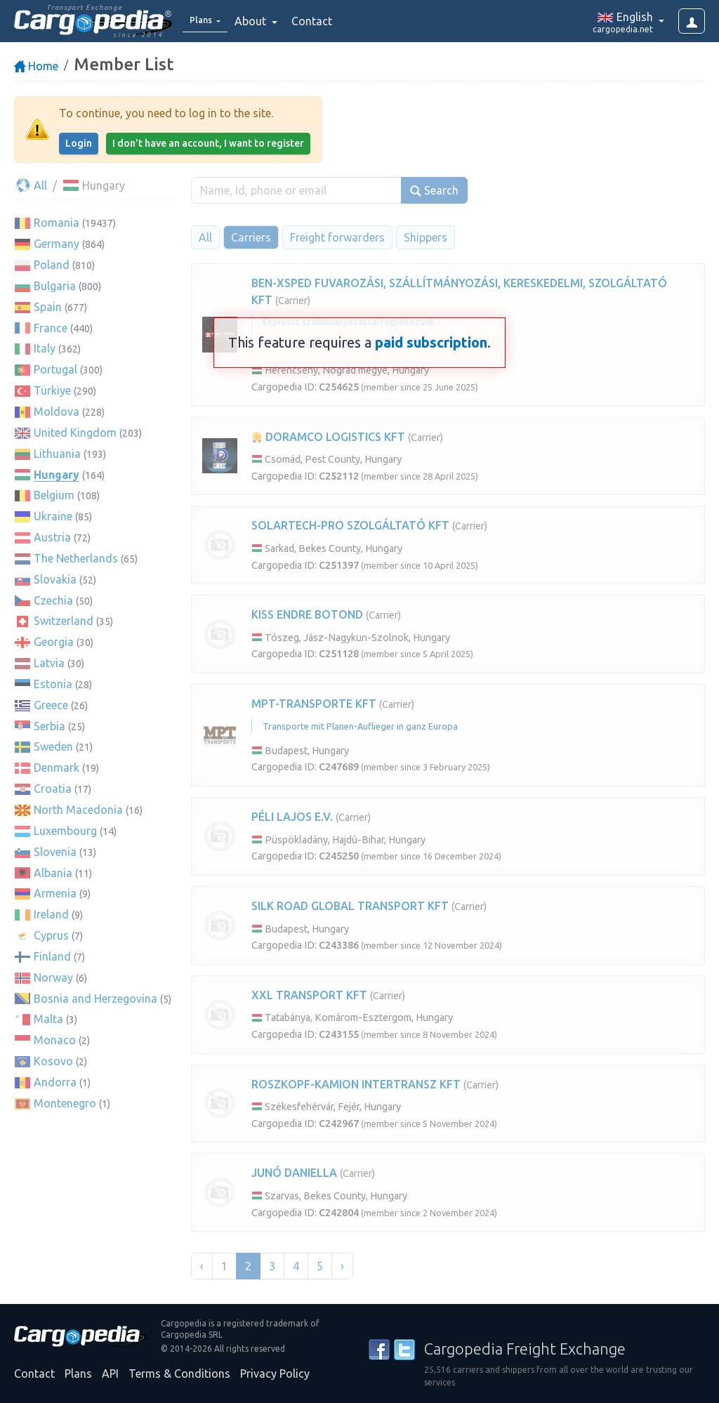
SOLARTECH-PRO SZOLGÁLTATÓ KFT (350, 525)
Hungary (56, 474)
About (261, 21)
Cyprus (51, 935)
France (50, 328)
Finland (52, 956)
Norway (53, 977)
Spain (48, 307)
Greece (51, 705)
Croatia (53, 788)
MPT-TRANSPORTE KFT (313, 703)
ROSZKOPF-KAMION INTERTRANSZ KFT (356, 1084)
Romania (56, 222)
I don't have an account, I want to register (208, 143)
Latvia (49, 663)
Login (78, 143)
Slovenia (55, 851)
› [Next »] (342, 1266)
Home (36, 66)
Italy (44, 348)
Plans (78, 1373)
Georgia (54, 641)
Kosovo (53, 1061)
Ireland (51, 914)
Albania (53, 873)
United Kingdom (75, 432)
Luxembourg (65, 830)
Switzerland (63, 620)
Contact (321, 21)
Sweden (53, 746)
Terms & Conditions (179, 1373)
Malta (48, 1019)
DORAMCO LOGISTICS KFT (328, 436)
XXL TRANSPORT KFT (309, 995)
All (30, 185)
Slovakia (55, 579)
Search (434, 190)
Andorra (55, 1082)
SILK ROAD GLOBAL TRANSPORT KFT (350, 906)
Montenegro (65, 1103)
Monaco (55, 1040)
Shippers (425, 237)
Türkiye (52, 390)
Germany (56, 243)
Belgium (54, 495)
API (110, 1373)
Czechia (53, 600)
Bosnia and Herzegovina (95, 998)
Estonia (53, 684)
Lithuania (57, 453)
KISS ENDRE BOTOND (307, 614)
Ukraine (53, 516)
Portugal (55, 369)
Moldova (56, 411)
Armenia (55, 893)
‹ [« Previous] (202, 1266)
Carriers (251, 237)
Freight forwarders (337, 237)
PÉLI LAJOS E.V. (292, 816)
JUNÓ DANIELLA (294, 1172)
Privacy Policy (275, 1373)
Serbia (49, 726)
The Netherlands (76, 558)
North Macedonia (78, 809)
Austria (52, 537)
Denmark (56, 767)
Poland (52, 264)
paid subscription (431, 342)
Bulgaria (55, 285)
